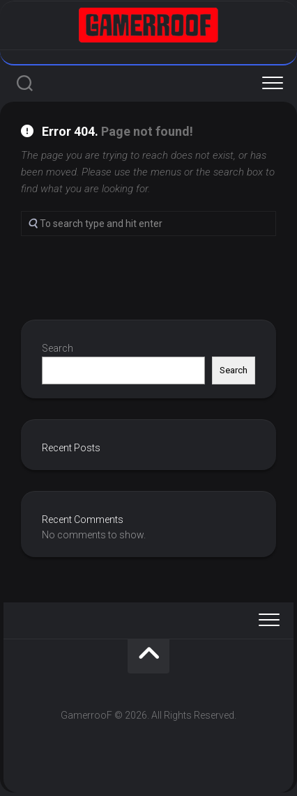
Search (57, 348)
